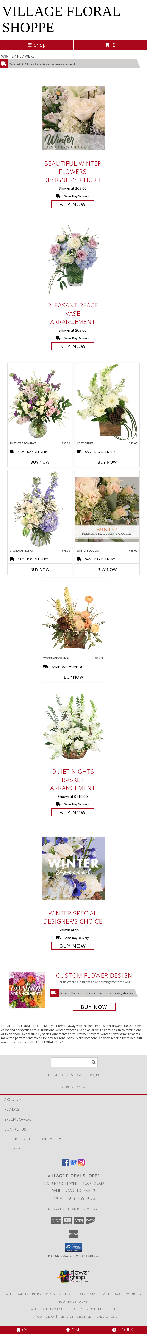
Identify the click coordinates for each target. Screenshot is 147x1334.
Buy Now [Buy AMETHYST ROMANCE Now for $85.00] (40, 462)
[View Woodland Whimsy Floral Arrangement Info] (73, 617)
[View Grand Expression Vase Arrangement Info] (40, 509)
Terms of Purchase (74, 1316)
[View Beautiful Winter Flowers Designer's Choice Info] (73, 118)
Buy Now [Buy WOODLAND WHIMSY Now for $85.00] (73, 677)
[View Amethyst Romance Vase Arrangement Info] (40, 402)
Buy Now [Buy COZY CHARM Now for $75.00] (107, 462)
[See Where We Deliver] (73, 1087)
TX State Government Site (94, 1309)
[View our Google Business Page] (73, 1164)
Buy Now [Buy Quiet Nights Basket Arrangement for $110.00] (72, 812)
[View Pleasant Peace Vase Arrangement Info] (73, 260)
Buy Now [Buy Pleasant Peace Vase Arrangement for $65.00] (72, 346)
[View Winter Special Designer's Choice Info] (73, 868)
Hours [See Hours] (122, 1330)
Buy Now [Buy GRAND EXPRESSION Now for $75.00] (40, 569)
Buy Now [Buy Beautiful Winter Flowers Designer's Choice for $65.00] (72, 204)
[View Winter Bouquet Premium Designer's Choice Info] (107, 509)
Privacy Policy (42, 1316)
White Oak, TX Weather (50, 1309)
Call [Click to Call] (24, 1330)
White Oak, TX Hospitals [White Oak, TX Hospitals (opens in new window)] (79, 1294)
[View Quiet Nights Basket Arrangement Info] (73, 726)
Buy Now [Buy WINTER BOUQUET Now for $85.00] (107, 569)
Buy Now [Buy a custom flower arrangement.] (94, 1006)
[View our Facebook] (65, 1164)
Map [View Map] (73, 1330)
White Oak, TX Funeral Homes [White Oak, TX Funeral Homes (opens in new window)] (30, 1294)
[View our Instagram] (81, 1164)
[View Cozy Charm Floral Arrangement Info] (107, 402)
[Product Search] (74, 1062)
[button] (73, 1247)
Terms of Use (106, 1316)
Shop (37, 44)
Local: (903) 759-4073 (73, 1198)
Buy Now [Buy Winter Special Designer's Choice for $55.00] (72, 945)
